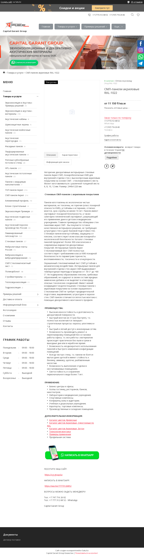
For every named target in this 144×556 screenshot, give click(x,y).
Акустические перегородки (12, 139)
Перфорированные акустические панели (15, 153)
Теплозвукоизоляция (15, 282)
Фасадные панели (14, 146)
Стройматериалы (13, 276)
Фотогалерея (9, 310)
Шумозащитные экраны (17, 124)
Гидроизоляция (13, 287)
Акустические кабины (16, 119)
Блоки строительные (15, 206)
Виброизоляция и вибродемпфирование (16, 256)
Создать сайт (6, 2)
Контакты (8, 326)
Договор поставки (11, 539)
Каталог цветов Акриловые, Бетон (66, 428)
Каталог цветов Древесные (63, 420)
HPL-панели (11, 168)
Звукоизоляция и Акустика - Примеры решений (19, 104)
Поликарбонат (12, 271)
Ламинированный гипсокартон (13, 234)
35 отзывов (137, 2)
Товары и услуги (66, 26)
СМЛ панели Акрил (14, 195)
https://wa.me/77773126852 (58, 486)
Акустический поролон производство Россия (16, 226)
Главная (46, 26)
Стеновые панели (14, 241)
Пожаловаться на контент (86, 553)
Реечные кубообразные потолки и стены (17, 161)
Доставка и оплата (12, 299)
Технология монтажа (60, 431)
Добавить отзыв (138, 15)
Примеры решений (94, 26)
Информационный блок (15, 304)
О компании (9, 315)
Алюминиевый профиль (17, 200)
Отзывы (7, 320)
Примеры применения (60, 434)
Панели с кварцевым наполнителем (15, 183)
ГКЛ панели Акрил (14, 190)
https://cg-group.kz (53, 474)
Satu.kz (85, 550)
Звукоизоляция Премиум (17, 211)
